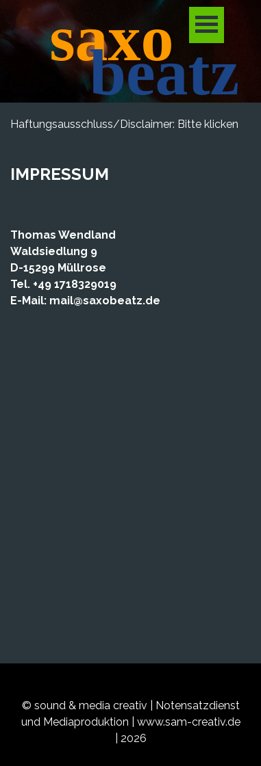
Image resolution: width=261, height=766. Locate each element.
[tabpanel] (130, 151)
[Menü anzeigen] (206, 25)
